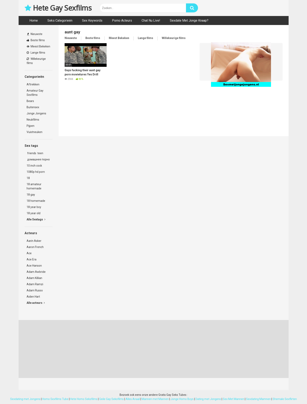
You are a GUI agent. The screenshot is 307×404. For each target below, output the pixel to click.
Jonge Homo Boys (182, 399)
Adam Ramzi (35, 284)
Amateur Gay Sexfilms (35, 92)
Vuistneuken (34, 132)
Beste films (36, 40)
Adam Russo (35, 290)
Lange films (36, 52)
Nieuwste (34, 34)
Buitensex (33, 107)
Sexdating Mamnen (258, 399)
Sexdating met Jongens (25, 399)
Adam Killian (34, 278)
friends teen (35, 153)
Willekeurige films (36, 61)
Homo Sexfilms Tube (55, 399)
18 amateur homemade (34, 186)
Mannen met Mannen (155, 399)
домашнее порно (38, 159)
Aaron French (35, 247)
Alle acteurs (36, 302)
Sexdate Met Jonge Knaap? (189, 20)
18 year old (33, 213)
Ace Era (31, 259)
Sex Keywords (92, 20)
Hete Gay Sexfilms (58, 8)
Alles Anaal (133, 399)
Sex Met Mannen (233, 399)
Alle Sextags (36, 219)
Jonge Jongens (36, 113)
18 (28, 178)
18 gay (31, 194)
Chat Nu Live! (151, 20)
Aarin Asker (34, 240)
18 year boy (34, 207)
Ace (29, 253)
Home (33, 20)
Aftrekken (33, 84)
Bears (30, 101)
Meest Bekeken (38, 46)
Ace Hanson (34, 265)
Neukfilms (33, 119)
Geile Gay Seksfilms (111, 399)
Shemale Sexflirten (285, 399)
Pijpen (30, 125)
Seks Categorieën (59, 20)
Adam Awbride (36, 271)
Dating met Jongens (208, 399)
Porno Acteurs (122, 20)
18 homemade (36, 200)
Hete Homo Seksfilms (83, 399)
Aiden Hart (33, 296)
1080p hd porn (36, 171)
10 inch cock (34, 165)
